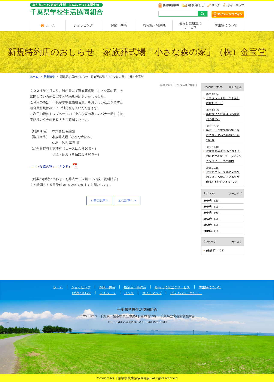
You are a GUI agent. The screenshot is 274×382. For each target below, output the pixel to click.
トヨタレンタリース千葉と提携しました (223, 101)
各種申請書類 (171, 5)
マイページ (108, 293)
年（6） (212, 212)
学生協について (226, 25)
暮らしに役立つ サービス (190, 25)
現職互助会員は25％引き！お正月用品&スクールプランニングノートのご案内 (223, 156)
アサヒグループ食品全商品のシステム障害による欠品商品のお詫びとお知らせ (223, 177)
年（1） (212, 218)
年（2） (212, 200)
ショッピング (83, 25)
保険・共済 (119, 25)
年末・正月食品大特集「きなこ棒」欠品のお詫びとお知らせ (223, 135)
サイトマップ (235, 5)
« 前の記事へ (100, 200)
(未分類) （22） (216, 250)
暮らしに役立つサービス (172, 287)
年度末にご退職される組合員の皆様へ (223, 117)
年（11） (212, 206)
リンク (215, 5)
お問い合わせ (195, 5)
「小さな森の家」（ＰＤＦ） (51, 166)
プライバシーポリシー (186, 293)
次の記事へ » (127, 200)
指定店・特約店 (154, 25)
